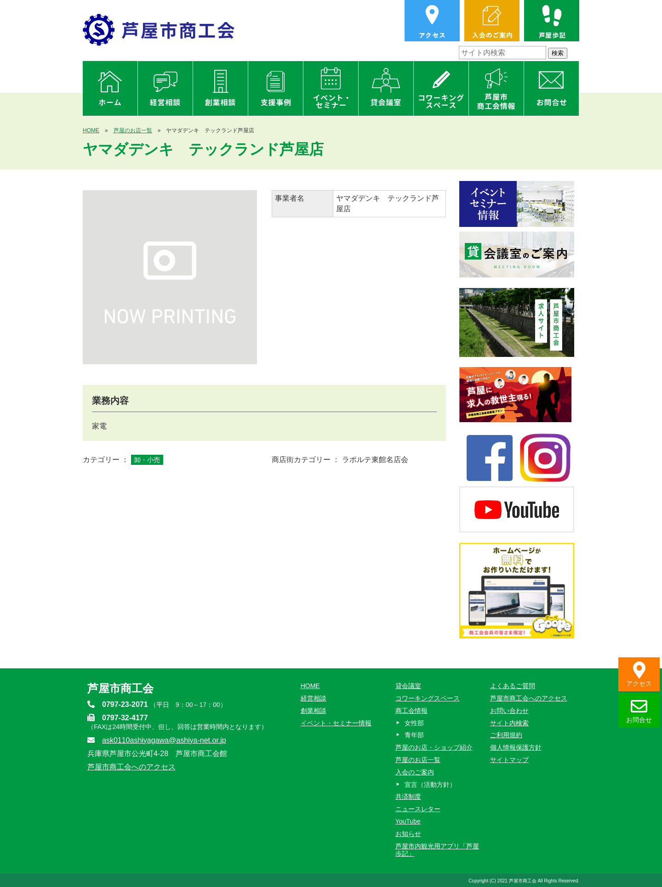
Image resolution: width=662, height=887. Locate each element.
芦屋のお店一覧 (133, 130)
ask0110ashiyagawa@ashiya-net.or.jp (164, 740)
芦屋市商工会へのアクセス (131, 767)
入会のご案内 (414, 772)
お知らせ (408, 833)
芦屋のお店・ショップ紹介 (434, 747)
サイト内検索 (509, 723)
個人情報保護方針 (516, 747)
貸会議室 (408, 685)
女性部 (414, 723)
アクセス (639, 674)
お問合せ (639, 710)
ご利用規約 (506, 735)
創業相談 (313, 710)
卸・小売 (147, 459)
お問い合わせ (509, 710)
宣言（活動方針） (430, 784)
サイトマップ (509, 759)
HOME (91, 130)
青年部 (414, 735)
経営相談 (313, 698)
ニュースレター (417, 809)
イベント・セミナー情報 (336, 723)
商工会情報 (411, 710)
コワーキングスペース (427, 698)
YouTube (408, 821)
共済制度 (408, 796)
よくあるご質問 (512, 685)
